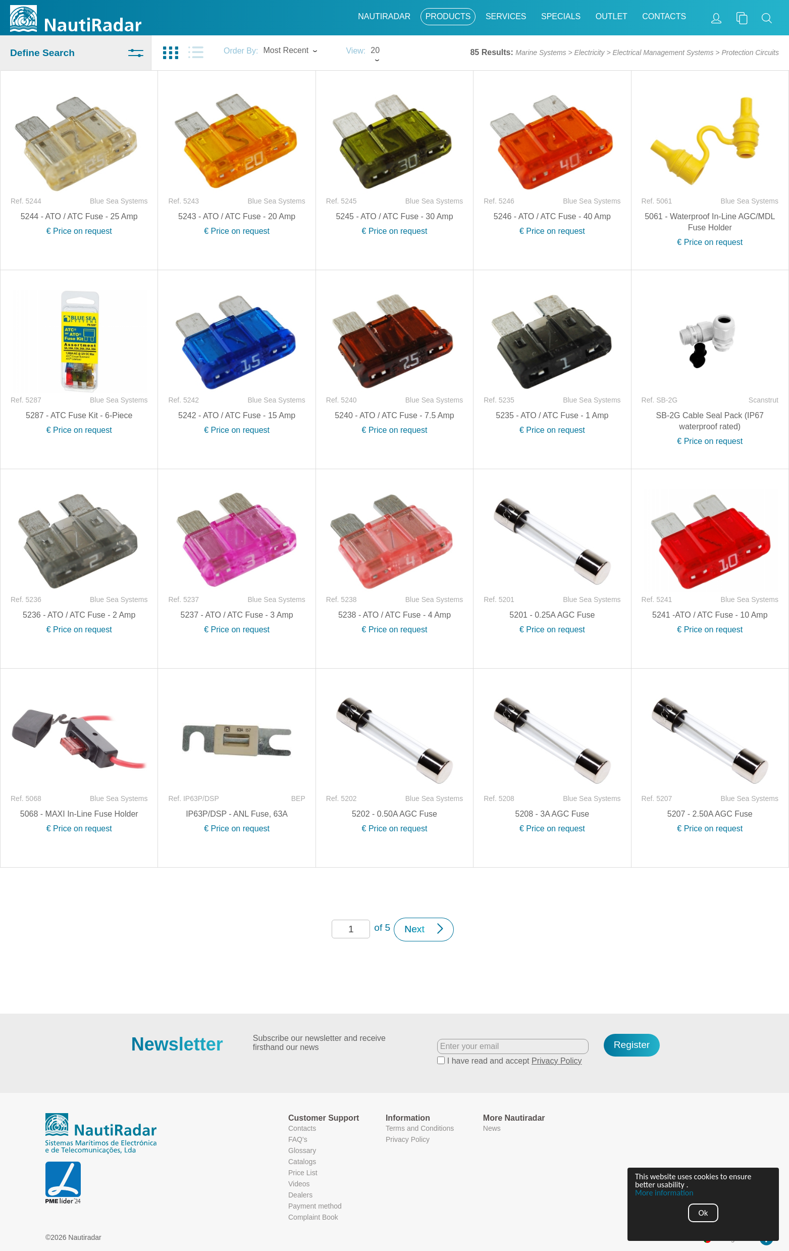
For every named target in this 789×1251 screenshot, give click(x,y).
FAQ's (297, 1139)
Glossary (302, 1150)
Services (506, 16)
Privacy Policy (557, 1061)
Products (448, 16)
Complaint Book (313, 1217)
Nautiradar (384, 16)
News (492, 1128)
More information (664, 1193)
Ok (703, 1213)
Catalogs (302, 1162)
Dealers (300, 1195)
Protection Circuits (750, 52)
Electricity (589, 52)
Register (632, 1044)
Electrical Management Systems (662, 52)
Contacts (664, 16)
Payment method (315, 1206)
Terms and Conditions (420, 1128)
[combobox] (299, 51)
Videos (299, 1184)
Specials (561, 16)
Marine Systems (540, 52)
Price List (303, 1173)
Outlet (611, 16)
